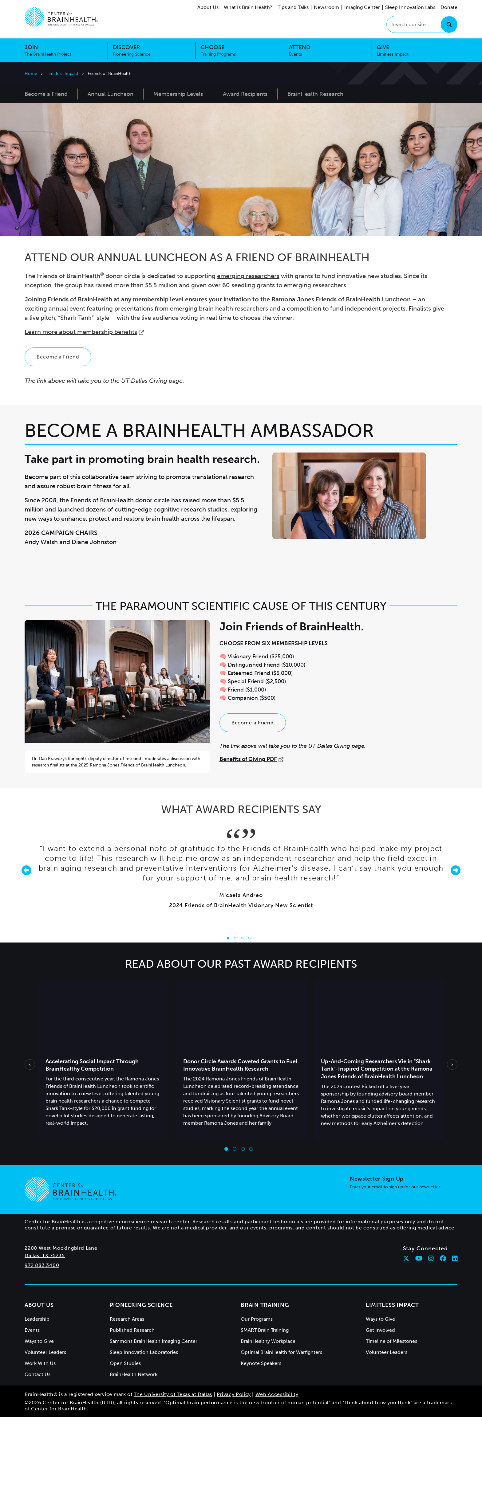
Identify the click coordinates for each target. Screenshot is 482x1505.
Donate (449, 7)
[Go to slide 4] (249, 1026)
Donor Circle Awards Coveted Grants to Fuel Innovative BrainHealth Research (240, 1153)
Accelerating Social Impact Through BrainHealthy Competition (92, 1153)
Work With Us (40, 1451)
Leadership (37, 1407)
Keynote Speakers (261, 1451)
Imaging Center (362, 7)
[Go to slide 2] (235, 1026)
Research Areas (127, 1407)
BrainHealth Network (133, 1462)
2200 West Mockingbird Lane (61, 1336)
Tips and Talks (293, 7)
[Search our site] (421, 24)
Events (32, 1418)
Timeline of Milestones (391, 1429)
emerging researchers (248, 364)
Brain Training (265, 1393)
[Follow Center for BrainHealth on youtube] (418, 1346)
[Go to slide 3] (242, 1026)
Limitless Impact (62, 73)
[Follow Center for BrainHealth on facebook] (443, 1346)
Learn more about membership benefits (84, 420)
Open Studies (125, 1451)
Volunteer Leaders (45, 1440)
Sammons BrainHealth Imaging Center (153, 1429)
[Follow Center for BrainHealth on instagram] (431, 1346)
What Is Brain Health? (248, 7)
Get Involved (380, 1418)
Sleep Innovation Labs (410, 7)
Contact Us (37, 1462)
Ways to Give (39, 1429)
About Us (208, 7)
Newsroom (326, 7)
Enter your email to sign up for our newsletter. (395, 1275)
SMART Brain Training (265, 1418)
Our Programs (257, 1407)
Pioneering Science (141, 1393)
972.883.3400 (42, 1353)
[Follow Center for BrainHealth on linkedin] (455, 1346)
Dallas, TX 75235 (45, 1343)
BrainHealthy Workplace (268, 1429)
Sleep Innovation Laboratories (144, 1440)
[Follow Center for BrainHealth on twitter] (406, 1346)
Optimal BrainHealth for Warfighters (281, 1440)
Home (31, 73)
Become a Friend (58, 445)
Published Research (132, 1418)
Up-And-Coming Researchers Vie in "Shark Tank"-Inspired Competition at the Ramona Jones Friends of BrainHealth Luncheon (377, 1157)
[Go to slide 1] (228, 1026)
